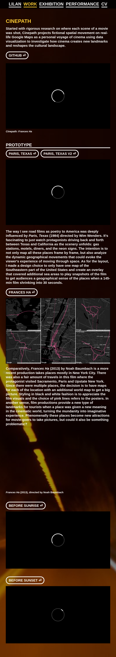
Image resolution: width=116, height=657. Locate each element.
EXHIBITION (51, 4)
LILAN (15, 4)
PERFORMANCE (82, 4)
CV (104, 4)
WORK (30, 4)
